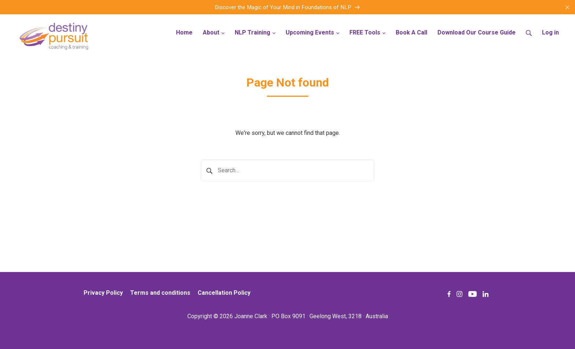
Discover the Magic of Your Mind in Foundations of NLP (287, 7)
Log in (550, 32)
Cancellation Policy (224, 292)
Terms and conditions (160, 292)
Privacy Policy (103, 292)
